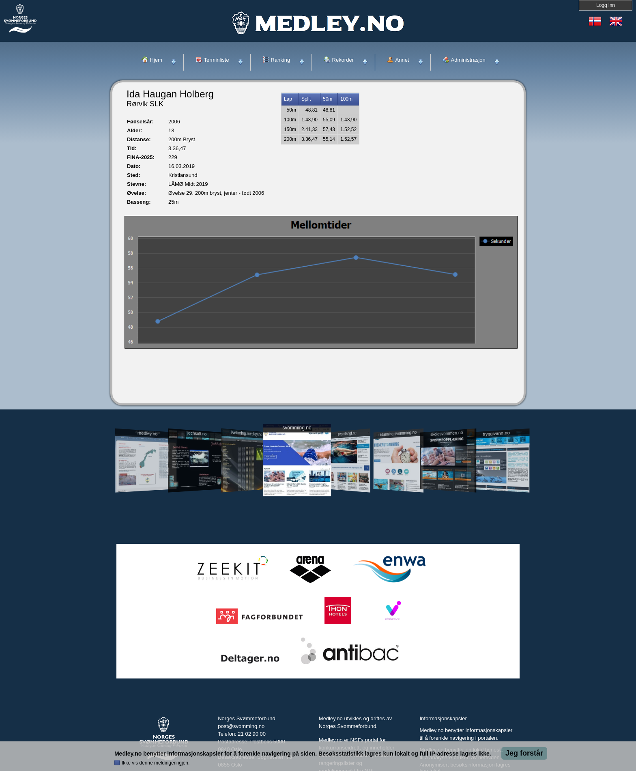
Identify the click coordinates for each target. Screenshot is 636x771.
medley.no (147, 433)
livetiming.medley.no (246, 433)
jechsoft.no (196, 433)
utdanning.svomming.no (397, 433)
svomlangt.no (347, 434)
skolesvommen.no (447, 433)
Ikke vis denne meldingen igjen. (155, 763)
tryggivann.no (496, 434)
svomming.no (296, 428)
